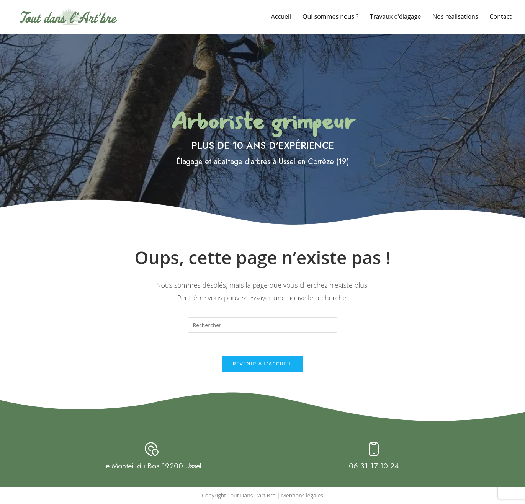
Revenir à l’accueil (262, 363)
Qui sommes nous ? (330, 16)
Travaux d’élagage (395, 16)
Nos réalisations (455, 16)
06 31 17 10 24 (373, 465)
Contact (501, 16)
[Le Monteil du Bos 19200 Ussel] (151, 449)
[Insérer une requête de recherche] (262, 325)
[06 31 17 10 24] (373, 449)
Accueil (281, 16)
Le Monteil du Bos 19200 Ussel (151, 465)
